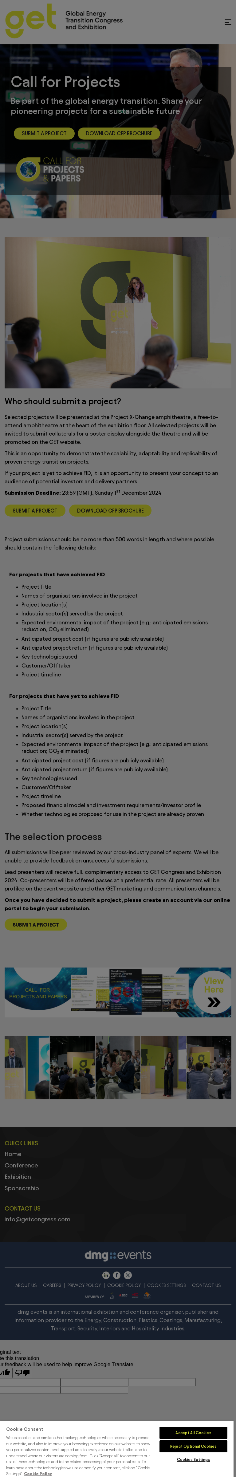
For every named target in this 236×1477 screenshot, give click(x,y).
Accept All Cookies (193, 1432)
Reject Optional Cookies (193, 1446)
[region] (117, 1449)
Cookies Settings (193, 1459)
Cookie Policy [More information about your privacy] (38, 1473)
